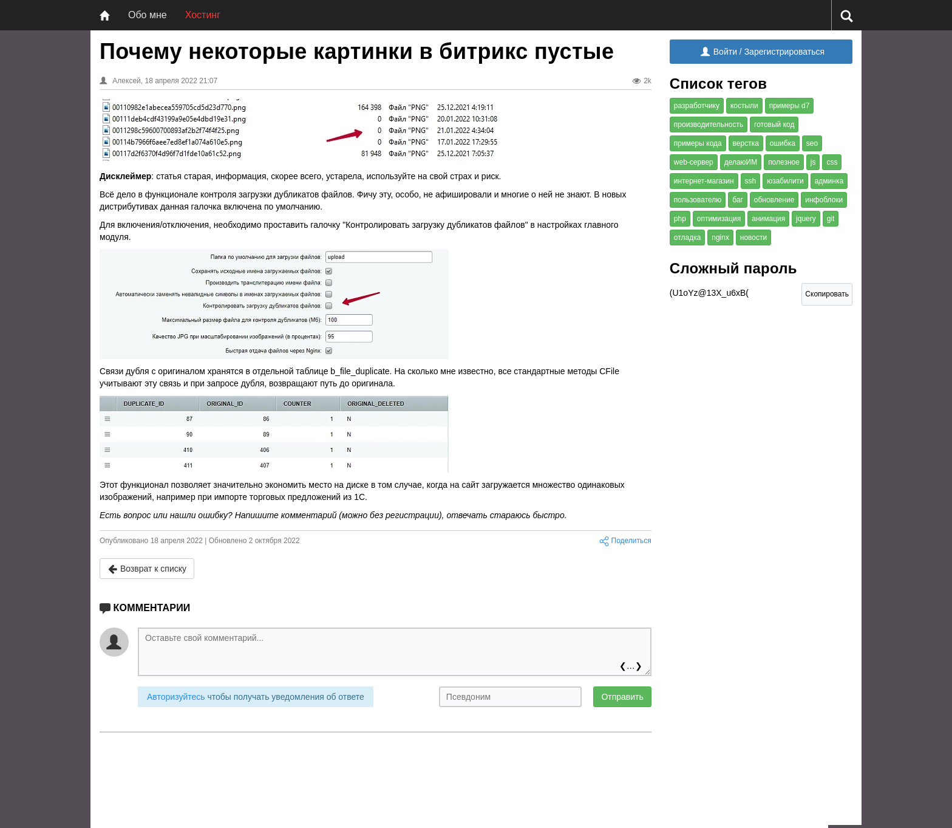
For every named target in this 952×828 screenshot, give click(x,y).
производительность (708, 124)
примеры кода (698, 143)
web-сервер (693, 162)
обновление (774, 200)
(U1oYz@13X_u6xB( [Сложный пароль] (720, 296)
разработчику (696, 105)
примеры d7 (789, 105)
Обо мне (147, 15)
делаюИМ (741, 162)
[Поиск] (847, 15)
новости (753, 237)
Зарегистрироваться (784, 51)
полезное (784, 162)
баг (737, 200)
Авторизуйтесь (176, 697)
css (831, 162)
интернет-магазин (704, 181)
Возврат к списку (146, 569)
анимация (768, 218)
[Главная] (104, 15)
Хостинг (202, 15)
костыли (744, 105)
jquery (806, 218)
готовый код (774, 124)
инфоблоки (824, 200)
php (680, 218)
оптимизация (719, 218)
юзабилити (785, 181)
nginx (720, 237)
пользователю (698, 200)
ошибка (782, 143)
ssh (750, 181)
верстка (746, 143)
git (831, 218)
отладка (687, 237)
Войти (719, 51)
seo (812, 143)
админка (829, 181)
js (813, 162)
